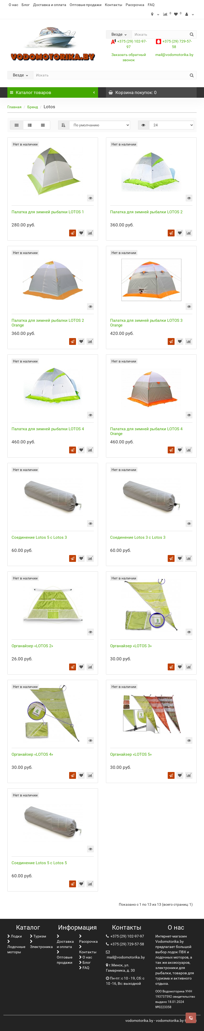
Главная (14, 107)
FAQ (151, 5)
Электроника (41, 944)
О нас (13, 5)
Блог (26, 5)
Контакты (113, 5)
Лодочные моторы (16, 947)
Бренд (32, 107)
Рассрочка (135, 5)
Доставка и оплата (49, 5)
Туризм (38, 936)
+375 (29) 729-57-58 (127, 944)
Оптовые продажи (85, 5)
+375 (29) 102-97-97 (127, 936)
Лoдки (14, 936)
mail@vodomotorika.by (174, 55)
